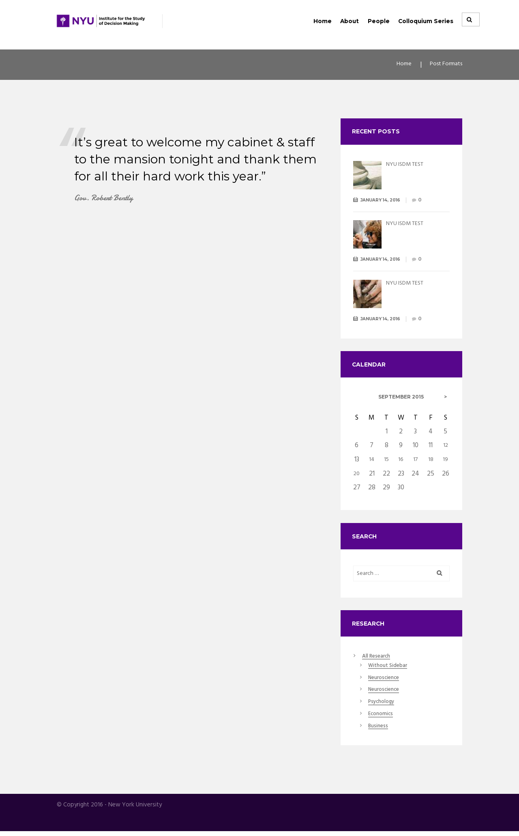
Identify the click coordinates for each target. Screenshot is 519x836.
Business (379, 730)
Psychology (383, 706)
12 (445, 447)
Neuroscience (386, 681)
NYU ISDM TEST (409, 165)
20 (356, 474)
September (401, 399)
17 (415, 460)
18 (430, 460)
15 (386, 460)
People (379, 21)
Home (322, 21)
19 (445, 460)
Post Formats (442, 66)
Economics (382, 718)
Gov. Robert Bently (108, 200)
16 (401, 460)
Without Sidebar (391, 669)
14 (372, 460)
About (349, 21)
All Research (379, 659)
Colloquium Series (425, 21)
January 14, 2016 (385, 201)
